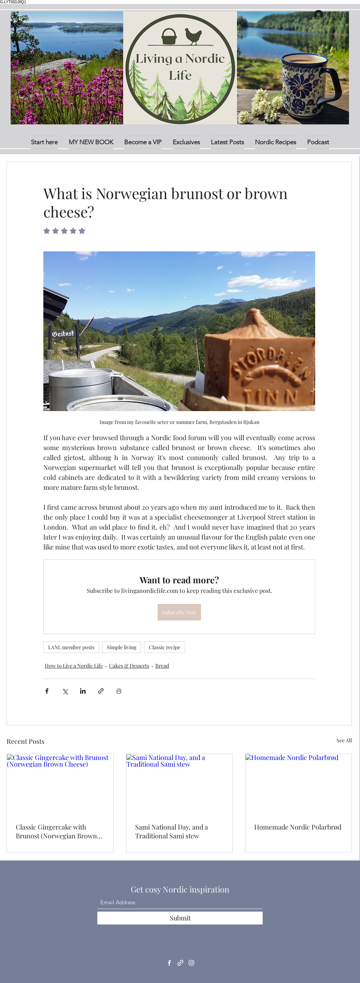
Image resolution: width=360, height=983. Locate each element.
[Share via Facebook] (46, 690)
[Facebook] (169, 962)
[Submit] (180, 918)
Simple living (121, 647)
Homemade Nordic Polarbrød (297, 827)
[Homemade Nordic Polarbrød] (298, 784)
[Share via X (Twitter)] (64, 690)
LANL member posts (71, 647)
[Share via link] (100, 690)
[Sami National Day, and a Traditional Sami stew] (179, 784)
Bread (162, 665)
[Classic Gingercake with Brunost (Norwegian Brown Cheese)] (60, 784)
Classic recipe (164, 647)
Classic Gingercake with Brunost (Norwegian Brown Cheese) (56, 831)
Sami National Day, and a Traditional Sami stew (171, 831)
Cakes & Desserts (129, 665)
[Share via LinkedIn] (82, 690)
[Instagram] (191, 962)
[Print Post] (118, 690)
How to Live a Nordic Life (74, 665)
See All (344, 740)
